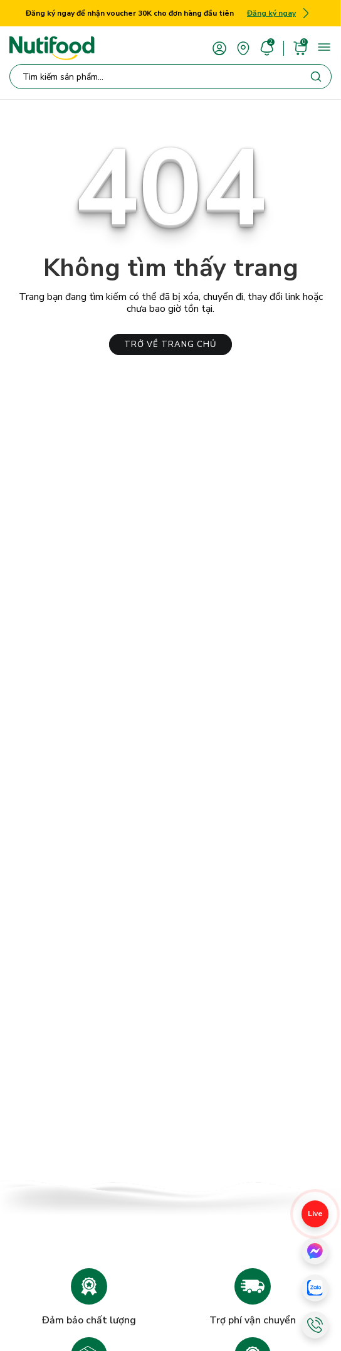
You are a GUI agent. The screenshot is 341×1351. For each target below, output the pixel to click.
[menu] (324, 47)
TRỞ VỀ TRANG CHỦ (170, 344)
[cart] (300, 47)
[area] (243, 47)
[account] (219, 47)
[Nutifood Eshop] (52, 48)
